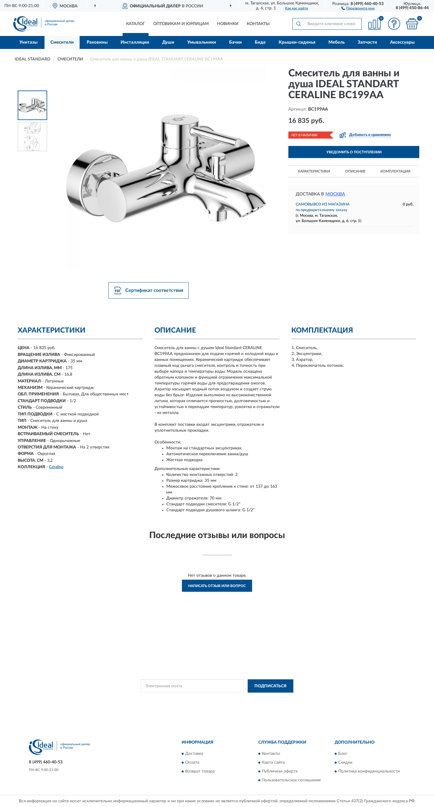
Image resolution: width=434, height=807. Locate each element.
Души (168, 42)
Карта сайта (273, 763)
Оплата (192, 763)
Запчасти (367, 42)
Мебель (336, 42)
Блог (342, 754)
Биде (260, 42)
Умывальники (201, 42)
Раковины (97, 42)
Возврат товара (200, 772)
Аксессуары (402, 42)
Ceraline (56, 467)
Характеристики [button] (314, 171)
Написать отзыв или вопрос (217, 586)
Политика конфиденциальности (369, 772)
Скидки (345, 763)
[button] (358, 8)
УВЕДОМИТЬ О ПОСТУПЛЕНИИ (354, 152)
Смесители (62, 42)
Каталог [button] (135, 24)
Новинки (228, 24)
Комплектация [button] (395, 171)
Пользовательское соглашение (291, 780)
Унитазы (28, 42)
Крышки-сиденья (297, 42)
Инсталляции (135, 42)
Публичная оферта (279, 772)
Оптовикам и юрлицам (181, 24)
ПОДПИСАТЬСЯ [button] (270, 686)
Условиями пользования (261, 699)
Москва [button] (335, 194)
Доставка (194, 754)
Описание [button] (355, 171)
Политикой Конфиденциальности (209, 699)
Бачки (235, 42)
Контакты (258, 24)
